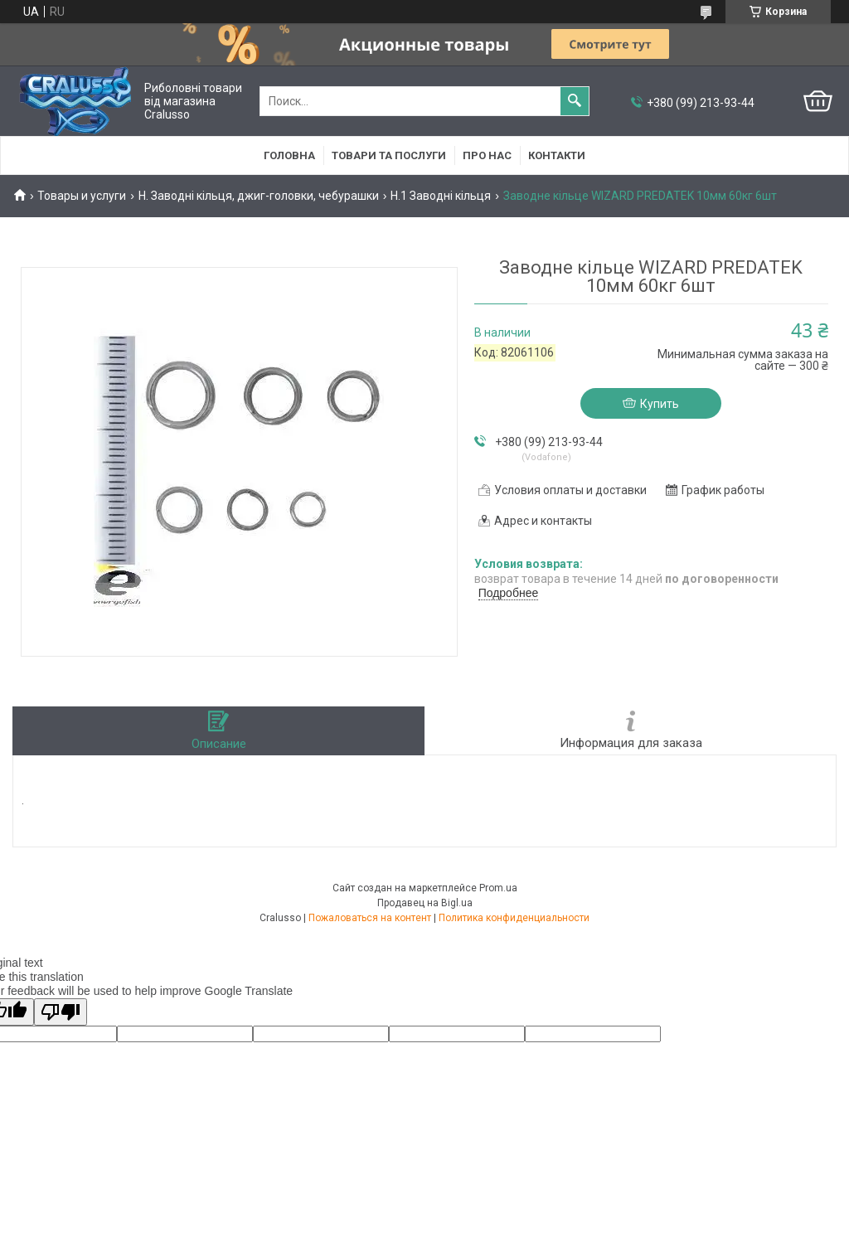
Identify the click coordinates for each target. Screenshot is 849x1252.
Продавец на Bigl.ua (425, 903)
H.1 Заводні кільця (441, 195)
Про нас (487, 155)
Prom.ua (498, 888)
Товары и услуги (81, 195)
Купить (659, 403)
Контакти (556, 155)
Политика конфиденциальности (514, 918)
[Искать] (574, 101)
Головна (289, 155)
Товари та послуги (389, 155)
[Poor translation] (60, 1012)
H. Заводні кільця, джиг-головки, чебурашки (258, 195)
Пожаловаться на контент (369, 918)
